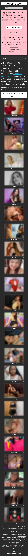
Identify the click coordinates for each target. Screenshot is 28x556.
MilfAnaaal (14, 275)
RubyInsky (14, 292)
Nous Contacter (14, 528)
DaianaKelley (14, 399)
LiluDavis (14, 222)
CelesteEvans (14, 487)
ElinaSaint (14, 310)
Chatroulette (14, 531)
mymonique (14, 115)
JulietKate (14, 434)
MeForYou (14, 204)
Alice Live (13, 530)
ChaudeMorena (14, 328)
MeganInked (14, 133)
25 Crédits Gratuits (21, 526)
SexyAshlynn (14, 416)
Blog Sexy (15, 526)
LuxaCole (14, 470)
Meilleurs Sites (21, 528)
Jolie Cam (17, 530)
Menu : (4, 58)
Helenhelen (14, 257)
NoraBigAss (14, 363)
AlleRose (14, 186)
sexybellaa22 (14, 452)
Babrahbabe (14, 381)
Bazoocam (22, 530)
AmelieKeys (14, 346)
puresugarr (14, 151)
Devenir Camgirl (6, 528)
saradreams (14, 505)
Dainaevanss (14, 239)
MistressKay (14, 523)
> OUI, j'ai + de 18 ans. (14, 27)
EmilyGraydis (14, 168)
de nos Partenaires (22, 536)
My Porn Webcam (6, 530)
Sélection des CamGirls (7, 526)
